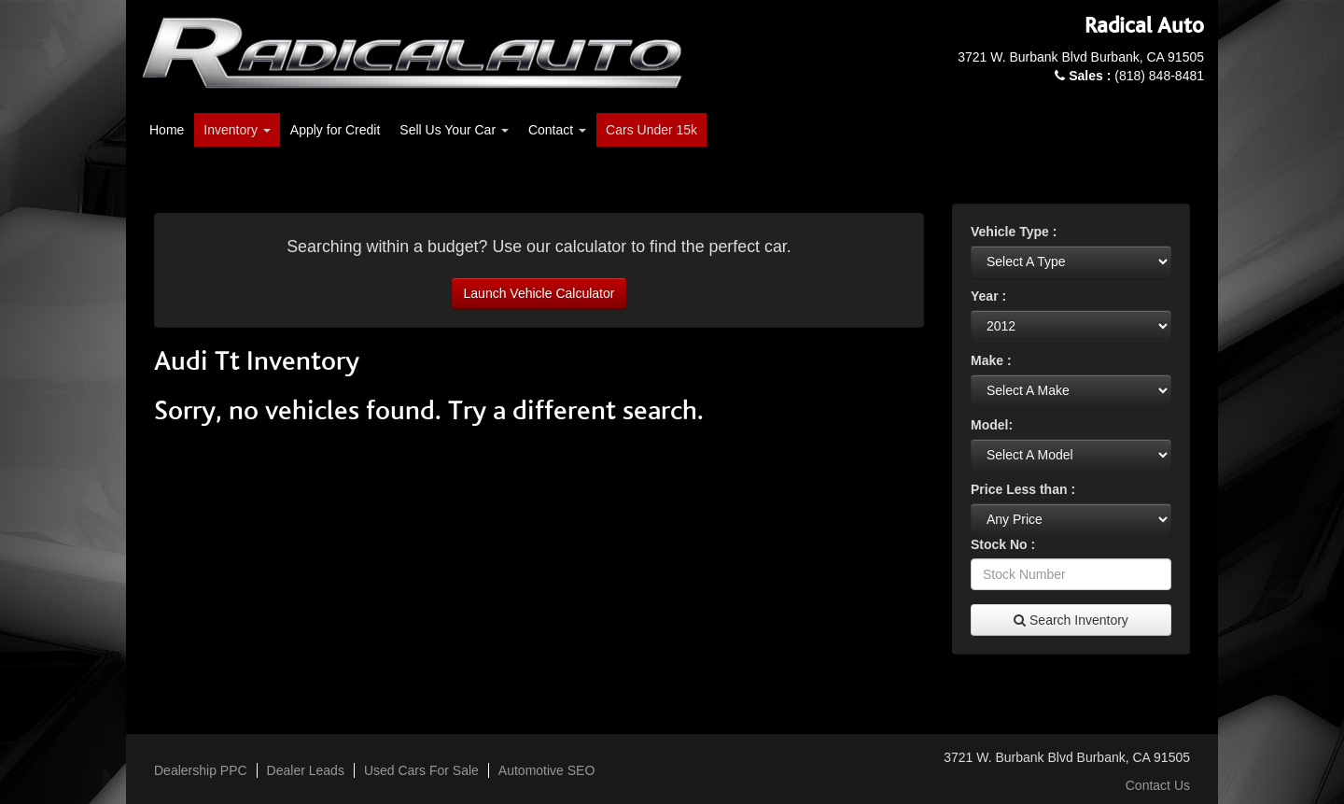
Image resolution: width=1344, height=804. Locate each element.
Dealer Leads (305, 770)
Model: (992, 424)
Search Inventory (1071, 620)
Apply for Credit (335, 129)
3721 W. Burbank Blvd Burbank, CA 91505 (1081, 56)
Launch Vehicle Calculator (539, 293)
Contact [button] (557, 129)
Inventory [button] (236, 129)
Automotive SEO (546, 770)
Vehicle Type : (1014, 231)
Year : (988, 296)
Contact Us (1158, 785)
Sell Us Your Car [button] (454, 129)
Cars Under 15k (651, 129)
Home (166, 129)
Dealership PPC (200, 770)
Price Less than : (1023, 489)
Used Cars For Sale (421, 770)
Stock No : (1003, 544)
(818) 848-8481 (1136, 75)
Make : (991, 360)
